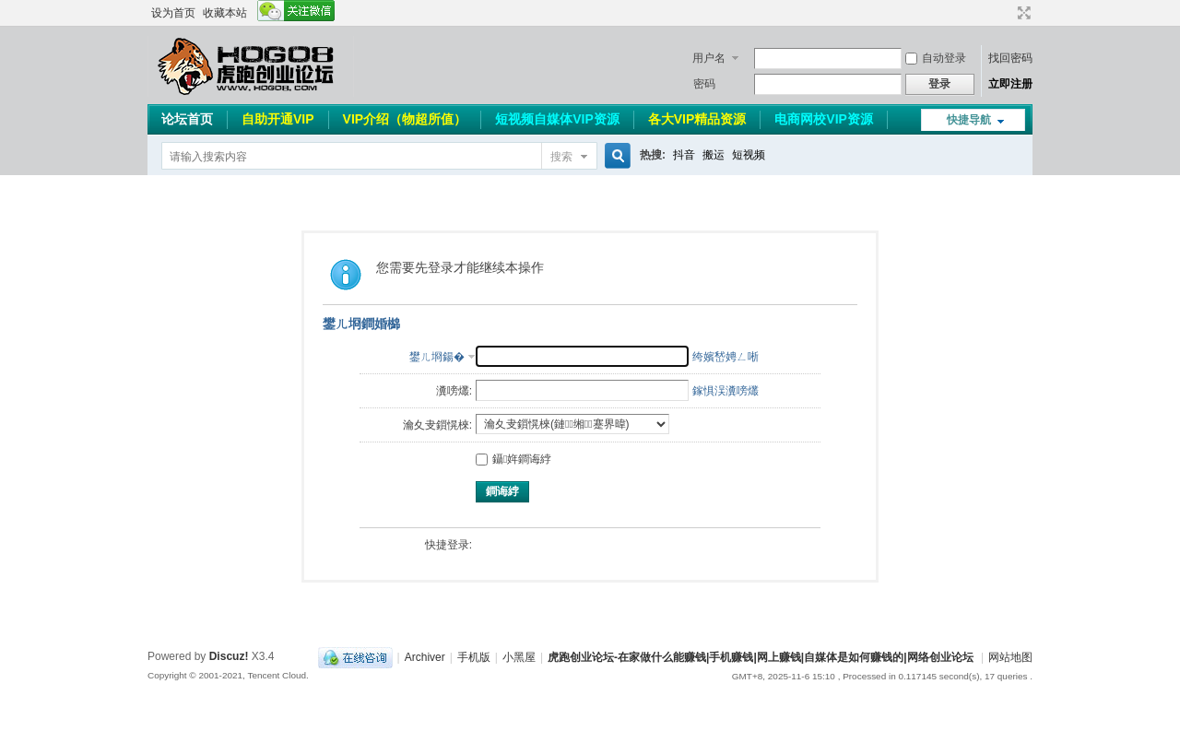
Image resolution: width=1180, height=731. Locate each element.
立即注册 (1010, 83)
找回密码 (1010, 58)
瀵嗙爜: (454, 390)
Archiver (425, 657)
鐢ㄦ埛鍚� (437, 356)
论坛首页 (187, 119)
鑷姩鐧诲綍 (513, 459)
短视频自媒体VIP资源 (557, 119)
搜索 (561, 156)
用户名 (709, 58)
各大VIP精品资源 (697, 119)
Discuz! (229, 656)
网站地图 (1010, 657)
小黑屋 (519, 657)
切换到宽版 (1021, 13)
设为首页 (173, 12)
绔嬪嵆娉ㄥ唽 (725, 356)
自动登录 (935, 58)
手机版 (473, 657)
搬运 (713, 154)
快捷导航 (969, 119)
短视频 (748, 154)
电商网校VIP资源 (823, 119)
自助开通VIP (278, 119)
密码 (704, 83)
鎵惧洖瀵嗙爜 (725, 390)
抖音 (684, 154)
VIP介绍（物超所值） (405, 119)
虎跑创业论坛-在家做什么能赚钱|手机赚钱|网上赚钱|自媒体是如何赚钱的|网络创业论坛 (760, 657)
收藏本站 (225, 12)
